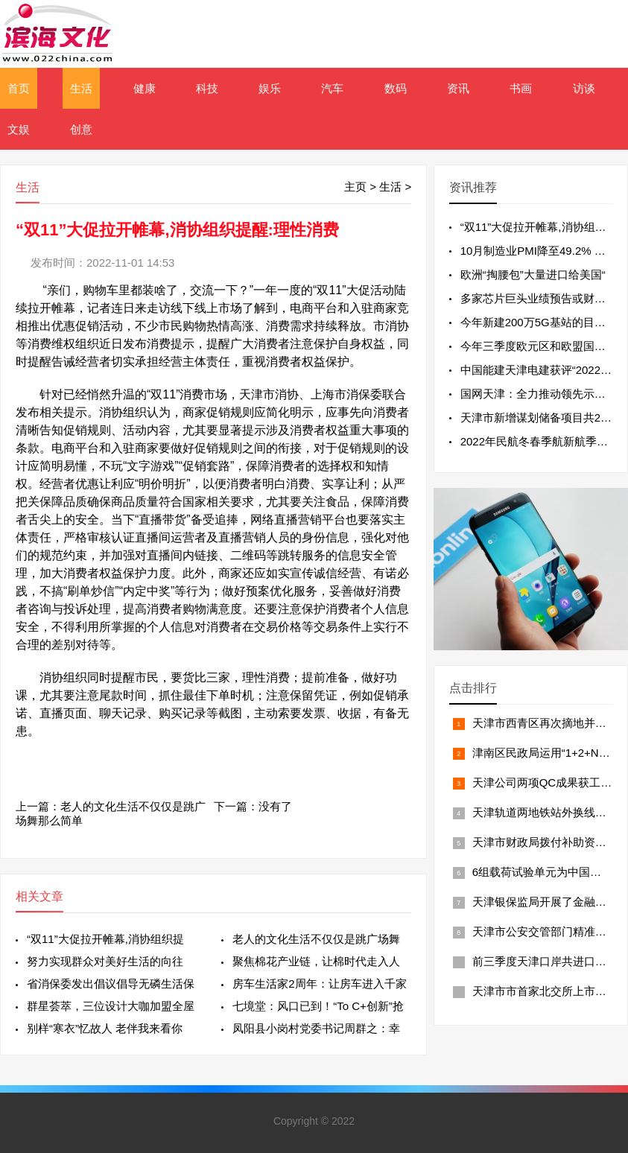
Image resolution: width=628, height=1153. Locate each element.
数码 (395, 88)
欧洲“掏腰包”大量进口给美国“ (533, 274)
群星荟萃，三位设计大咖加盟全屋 (110, 1006)
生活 (81, 88)
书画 (521, 88)
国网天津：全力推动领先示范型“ (540, 393)
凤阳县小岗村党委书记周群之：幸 (316, 1028)
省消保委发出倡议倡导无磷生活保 (110, 983)
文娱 (18, 129)
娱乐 (270, 88)
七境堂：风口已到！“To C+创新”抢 (318, 1006)
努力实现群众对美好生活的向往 (105, 961)
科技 (207, 88)
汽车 (332, 88)
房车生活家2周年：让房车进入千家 (319, 983)
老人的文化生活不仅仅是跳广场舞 (316, 939)
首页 (18, 88)
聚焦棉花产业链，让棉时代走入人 (316, 961)
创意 (81, 129)
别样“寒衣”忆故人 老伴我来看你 (105, 1028)
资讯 (458, 88)
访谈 (584, 88)
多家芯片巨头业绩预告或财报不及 (544, 298)
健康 (144, 88)
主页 (355, 186)
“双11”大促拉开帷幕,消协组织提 (105, 939)
